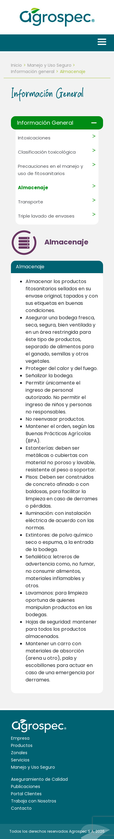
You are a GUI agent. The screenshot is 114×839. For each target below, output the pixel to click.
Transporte (30, 202)
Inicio (16, 65)
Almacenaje (33, 187)
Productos (22, 745)
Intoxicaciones (34, 138)
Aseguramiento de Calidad (39, 779)
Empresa (20, 738)
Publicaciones (25, 786)
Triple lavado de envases (46, 216)
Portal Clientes (26, 794)
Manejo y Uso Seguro (49, 65)
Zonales (19, 753)
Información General (45, 122)
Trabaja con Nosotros (33, 801)
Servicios (20, 760)
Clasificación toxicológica (47, 152)
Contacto (21, 808)
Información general (32, 72)
